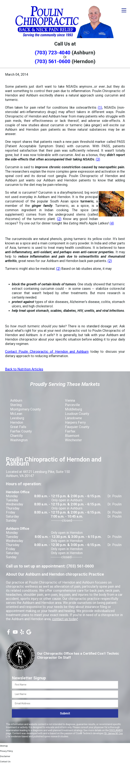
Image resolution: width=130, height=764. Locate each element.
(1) (100, 107)
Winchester (73, 440)
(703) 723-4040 (52, 53)
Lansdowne (73, 418)
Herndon (16, 422)
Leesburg (17, 418)
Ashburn (16, 400)
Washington (19, 440)
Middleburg (73, 409)
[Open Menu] (124, 10)
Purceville (72, 405)
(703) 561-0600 (52, 61)
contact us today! (65, 619)
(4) (112, 223)
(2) (59, 219)
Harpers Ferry (75, 422)
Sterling (16, 405)
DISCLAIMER (116, 730)
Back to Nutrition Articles (24, 369)
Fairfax (70, 431)
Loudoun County (77, 414)
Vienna (70, 400)
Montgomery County (25, 409)
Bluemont (72, 436)
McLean (16, 414)
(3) (98, 159)
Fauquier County (77, 427)
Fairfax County (21, 431)
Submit (65, 713)
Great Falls (18, 427)
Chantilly (16, 436)
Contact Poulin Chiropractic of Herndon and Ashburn (47, 352)
